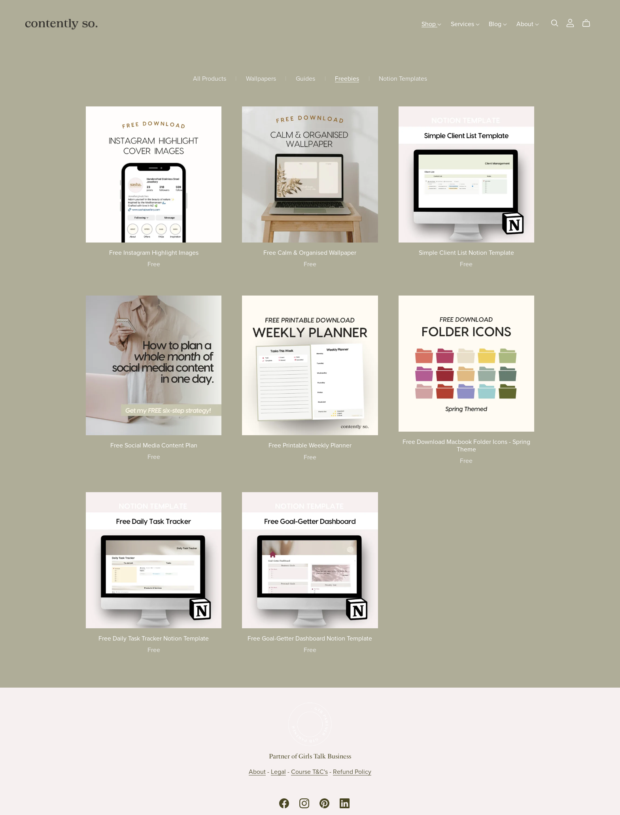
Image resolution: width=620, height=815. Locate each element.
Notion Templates (403, 79)
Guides (305, 79)
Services (465, 24)
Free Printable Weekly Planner (310, 445)
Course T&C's (309, 772)
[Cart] (589, 23)
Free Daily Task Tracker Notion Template (153, 639)
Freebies (347, 79)
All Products (209, 79)
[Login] (570, 22)
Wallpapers (261, 79)
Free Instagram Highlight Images (153, 253)
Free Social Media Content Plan (153, 445)
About (527, 24)
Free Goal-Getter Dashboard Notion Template (310, 639)
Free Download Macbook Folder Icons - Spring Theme (466, 445)
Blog (498, 24)
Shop (431, 24)
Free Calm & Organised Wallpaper (309, 253)
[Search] (554, 23)
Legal (278, 772)
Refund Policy (352, 772)
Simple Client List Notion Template (466, 253)
